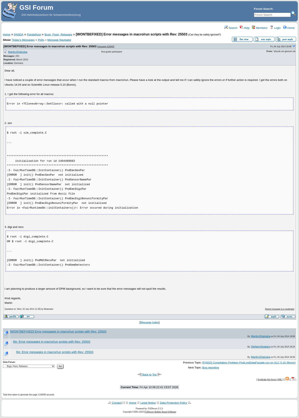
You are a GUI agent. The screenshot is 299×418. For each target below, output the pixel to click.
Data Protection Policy (173, 402)
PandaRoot (34, 34)
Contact (116, 402)
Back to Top (149, 374)
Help (245, 27)
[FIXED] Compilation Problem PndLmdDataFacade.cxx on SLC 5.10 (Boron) (249, 362)
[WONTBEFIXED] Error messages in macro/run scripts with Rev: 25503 (50, 46)
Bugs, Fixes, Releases (58, 34)
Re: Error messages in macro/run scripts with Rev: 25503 (51, 341)
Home (289, 27)
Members (259, 27)
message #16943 (106, 46)
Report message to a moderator (279, 309)
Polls (41, 39)
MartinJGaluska (17, 51)
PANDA (18, 34)
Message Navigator (59, 39)
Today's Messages (23, 39)
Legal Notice (148, 402)
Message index (149, 322)
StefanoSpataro (260, 346)
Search (230, 27)
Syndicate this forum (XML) (270, 379)
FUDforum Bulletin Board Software (160, 412)
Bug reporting (210, 367)
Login (275, 27)
